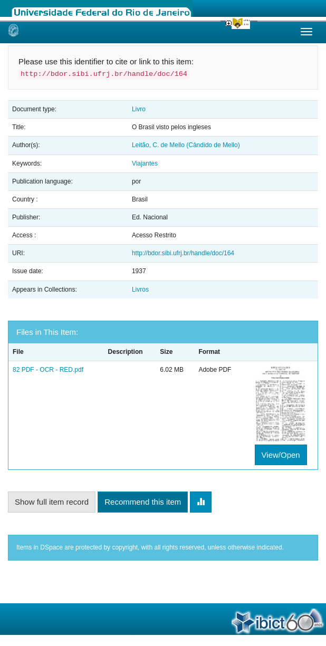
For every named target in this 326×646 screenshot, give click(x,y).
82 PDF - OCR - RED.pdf (48, 369)
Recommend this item (142, 501)
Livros (140, 289)
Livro (139, 109)
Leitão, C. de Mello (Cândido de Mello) (186, 145)
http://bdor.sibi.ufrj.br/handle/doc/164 (183, 253)
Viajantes (145, 163)
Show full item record (52, 501)
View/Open (281, 454)
